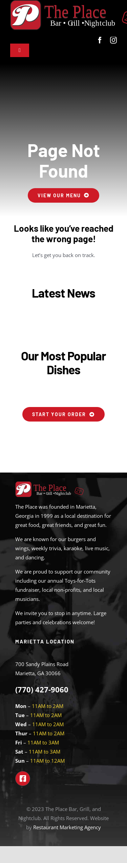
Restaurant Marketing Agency (67, 827)
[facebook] (100, 40)
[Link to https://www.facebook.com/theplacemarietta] (22, 778)
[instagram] (113, 40)
